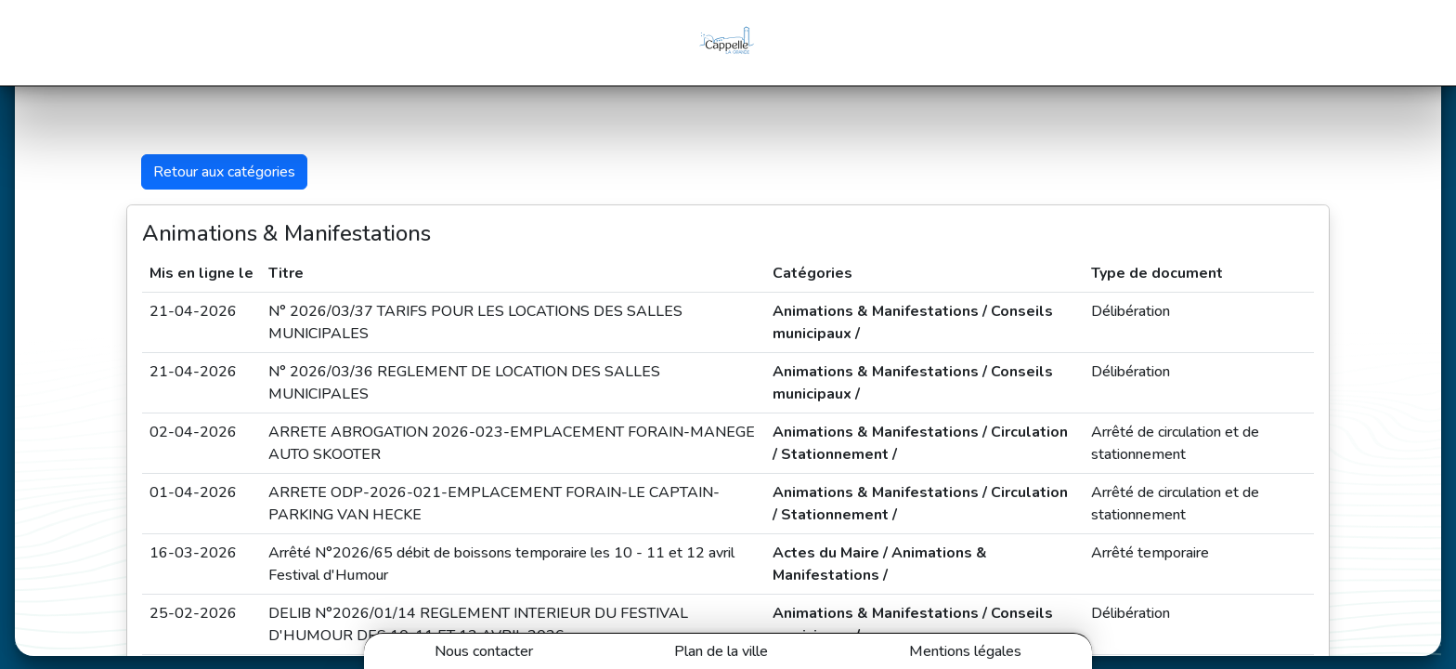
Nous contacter (484, 651)
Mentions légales (965, 651)
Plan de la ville (721, 651)
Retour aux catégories (224, 172)
